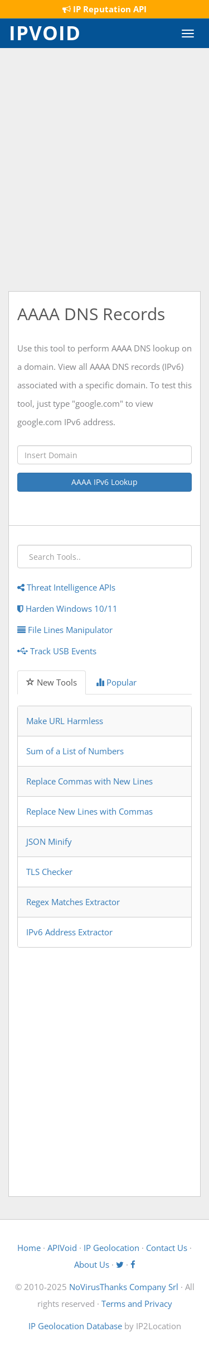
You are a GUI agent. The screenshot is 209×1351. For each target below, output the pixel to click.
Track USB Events (56, 651)
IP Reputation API (104, 9)
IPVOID (45, 32)
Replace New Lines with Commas (89, 811)
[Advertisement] (104, 169)
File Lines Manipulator (65, 629)
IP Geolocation (111, 1247)
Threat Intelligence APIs (66, 587)
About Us (91, 1264)
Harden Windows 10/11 (67, 608)
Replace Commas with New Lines (89, 781)
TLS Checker (49, 871)
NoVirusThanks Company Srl (123, 1286)
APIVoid (62, 1247)
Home (29, 1247)
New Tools (51, 682)
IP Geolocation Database (75, 1325)
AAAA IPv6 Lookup (104, 482)
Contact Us (166, 1247)
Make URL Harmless (64, 720)
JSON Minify (49, 841)
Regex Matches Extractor (73, 901)
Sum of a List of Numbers (75, 751)
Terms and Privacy (136, 1303)
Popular (116, 682)
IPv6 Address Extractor (69, 932)
